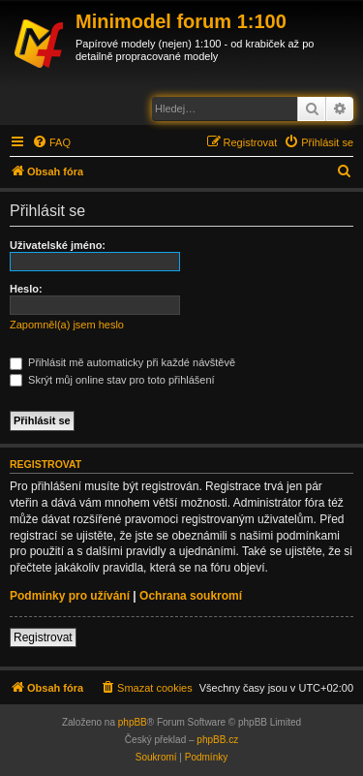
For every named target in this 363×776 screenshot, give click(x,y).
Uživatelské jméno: (58, 245)
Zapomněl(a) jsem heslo (67, 324)
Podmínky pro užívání (70, 596)
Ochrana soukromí (190, 596)
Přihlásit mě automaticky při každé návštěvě (122, 362)
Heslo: (26, 289)
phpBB (132, 722)
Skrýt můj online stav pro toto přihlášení (112, 380)
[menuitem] (51, 142)
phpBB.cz (217, 739)
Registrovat (43, 637)
